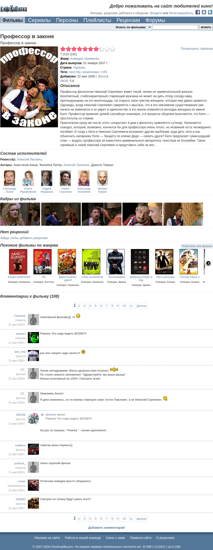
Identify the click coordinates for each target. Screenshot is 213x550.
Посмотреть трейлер (197, 48)
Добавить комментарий (106, 527)
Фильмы (12, 20)
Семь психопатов (92, 277)
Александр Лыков (9, 190)
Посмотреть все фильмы (197, 246)
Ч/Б (43, 277)
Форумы (155, 20)
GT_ (23, 369)
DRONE (21, 414)
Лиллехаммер (116, 277)
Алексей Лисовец (29, 159)
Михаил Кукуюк (102, 190)
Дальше (141, 305)
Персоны (67, 20)
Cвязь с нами (115, 538)
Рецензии (128, 20)
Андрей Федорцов (47, 190)
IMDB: (64, 81)
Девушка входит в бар (141, 278)
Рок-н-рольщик (165, 277)
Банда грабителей (19, 277)
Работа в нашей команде (83, 538)
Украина (79, 67)
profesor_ (20, 463)
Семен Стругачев (65, 190)
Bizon (103, 76)
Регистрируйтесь (181, 13)
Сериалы (39, 20)
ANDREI (21, 499)
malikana (20, 445)
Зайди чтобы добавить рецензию (24, 238)
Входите (156, 13)
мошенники (90, 72)
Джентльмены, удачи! (68, 278)
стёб (104, 72)
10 (124, 305)
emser (22, 481)
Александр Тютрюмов (84, 190)
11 (131, 305)
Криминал (92, 58)
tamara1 (21, 333)
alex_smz (20, 351)
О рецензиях (165, 538)
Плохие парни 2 (189, 277)
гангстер (75, 72)
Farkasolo (20, 315)
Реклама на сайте (47, 538)
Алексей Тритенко (76, 165)
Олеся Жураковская (28, 190)
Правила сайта (140, 538)
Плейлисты (97, 20)
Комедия (76, 58)
